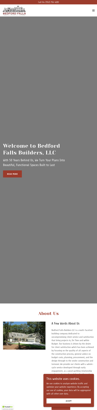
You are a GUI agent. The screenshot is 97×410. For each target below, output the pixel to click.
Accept (69, 401)
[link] (14, 10)
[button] (93, 10)
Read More (12, 174)
